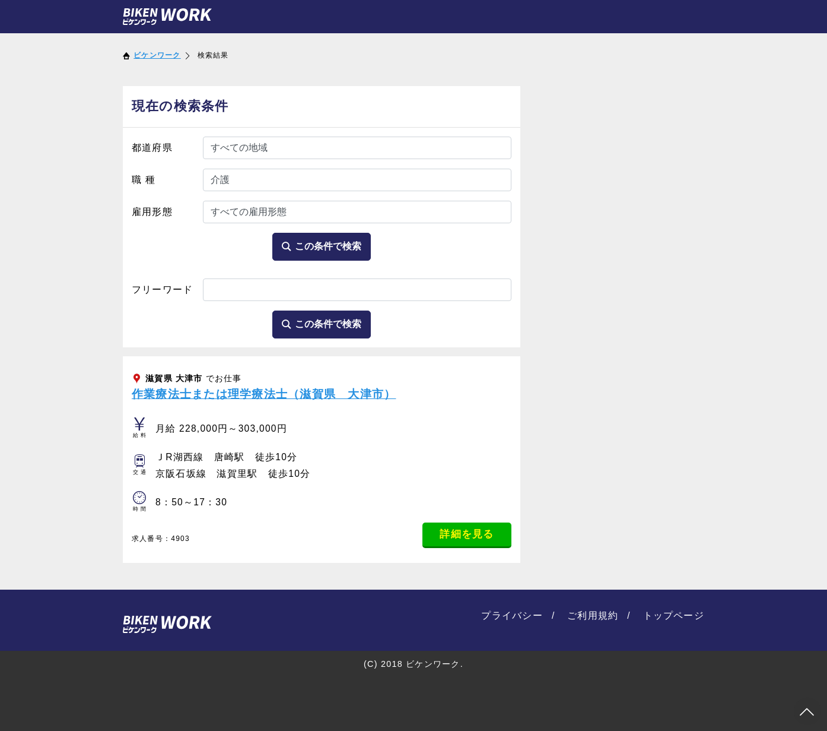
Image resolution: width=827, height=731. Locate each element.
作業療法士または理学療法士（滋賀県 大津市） (264, 394)
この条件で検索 (321, 246)
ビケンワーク (157, 55)
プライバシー (512, 615)
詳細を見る (467, 534)
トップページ (674, 615)
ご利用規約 (592, 615)
